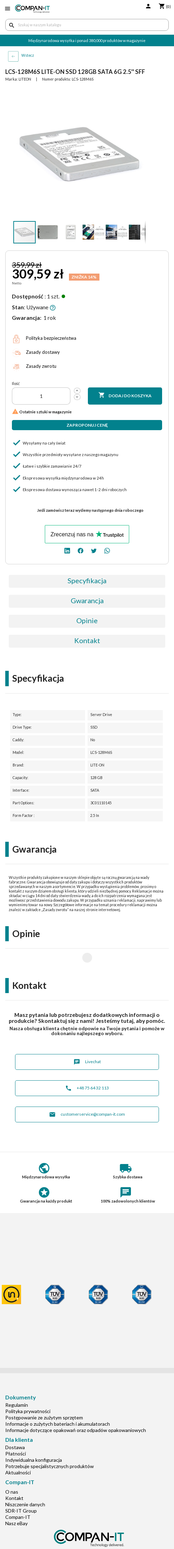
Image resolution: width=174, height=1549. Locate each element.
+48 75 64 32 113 (87, 1065)
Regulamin (16, 1382)
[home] (32, 9)
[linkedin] (67, 550)
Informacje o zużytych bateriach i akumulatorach (57, 1401)
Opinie (87, 620)
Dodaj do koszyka (125, 395)
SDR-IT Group (21, 1488)
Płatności (15, 1431)
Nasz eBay (16, 1501)
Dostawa (15, 1425)
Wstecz (27, 55)
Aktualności (18, 1450)
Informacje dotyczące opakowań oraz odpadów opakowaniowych (75, 1408)
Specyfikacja (87, 580)
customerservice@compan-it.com (87, 1092)
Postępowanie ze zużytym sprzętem (44, 1395)
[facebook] (80, 550)
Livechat (87, 1039)
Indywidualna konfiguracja (33, 1437)
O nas (11, 1469)
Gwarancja (87, 600)
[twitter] (94, 550)
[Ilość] (41, 396)
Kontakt (87, 640)
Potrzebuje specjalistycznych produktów (49, 1444)
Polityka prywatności (27, 1389)
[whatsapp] (107, 550)
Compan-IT (17, 1495)
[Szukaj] (87, 25)
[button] (139, 94)
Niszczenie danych (25, 1482)
